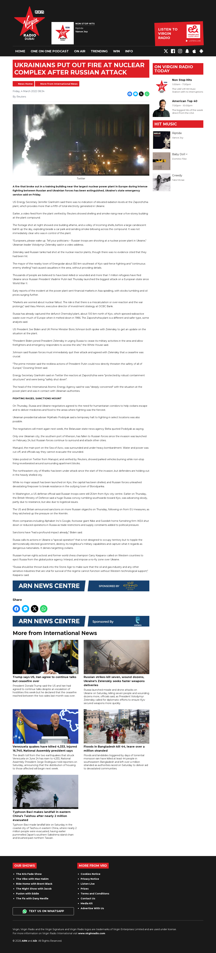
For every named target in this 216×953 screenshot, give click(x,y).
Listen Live (88, 883)
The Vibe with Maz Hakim (32, 878)
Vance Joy (177, 137)
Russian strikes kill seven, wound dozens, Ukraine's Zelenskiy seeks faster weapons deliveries (116, 663)
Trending (99, 51)
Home (20, 51)
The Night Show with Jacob (34, 888)
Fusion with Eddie (27, 893)
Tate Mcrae (178, 180)
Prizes (85, 888)
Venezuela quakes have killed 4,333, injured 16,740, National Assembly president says (45, 730)
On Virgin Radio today (173, 68)
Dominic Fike (179, 158)
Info (129, 51)
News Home (25, 83)
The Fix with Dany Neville (32, 898)
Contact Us (88, 898)
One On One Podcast (50, 51)
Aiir (35, 940)
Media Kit (87, 903)
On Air (79, 51)
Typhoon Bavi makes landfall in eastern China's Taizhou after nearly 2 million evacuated (45, 798)
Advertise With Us (92, 908)
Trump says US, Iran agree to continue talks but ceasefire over (45, 661)
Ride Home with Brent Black (34, 883)
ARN (24, 940)
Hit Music (165, 124)
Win (116, 51)
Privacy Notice (90, 878)
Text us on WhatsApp (43, 911)
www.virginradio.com (91, 933)
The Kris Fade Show (29, 873)
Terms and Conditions (95, 893)
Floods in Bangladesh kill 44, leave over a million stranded (116, 730)
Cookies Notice (90, 873)
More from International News (59, 83)
